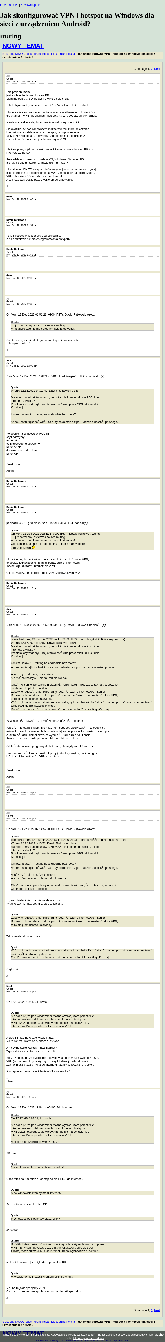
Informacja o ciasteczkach (88, 1338)
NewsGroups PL (31, 5)
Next (157, 69)
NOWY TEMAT (23, 45)
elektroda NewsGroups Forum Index (25, 53)
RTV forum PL (9, 5)
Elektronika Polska (63, 53)
